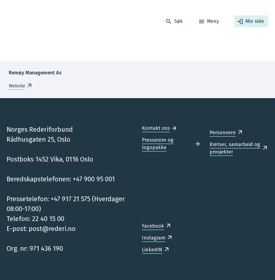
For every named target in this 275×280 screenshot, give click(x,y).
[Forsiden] (41, 30)
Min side (254, 21)
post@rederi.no (52, 229)
